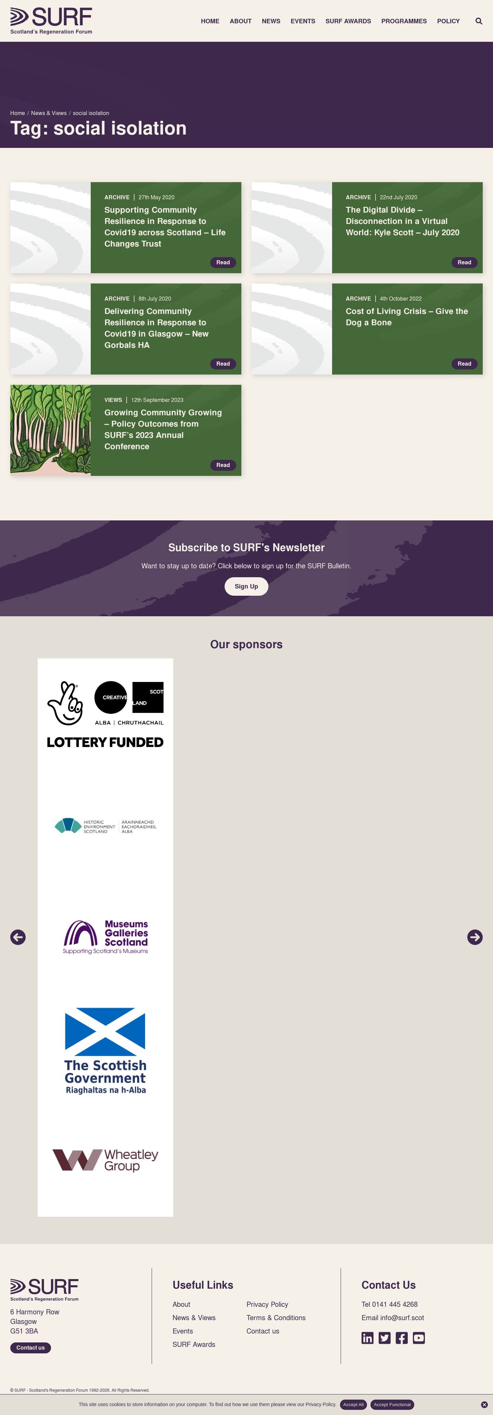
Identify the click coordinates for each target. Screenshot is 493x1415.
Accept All (353, 1404)
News (271, 21)
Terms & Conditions (276, 1317)
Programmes (404, 21)
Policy (448, 21)
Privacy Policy (267, 1304)
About (241, 21)
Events (303, 21)
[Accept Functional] (484, 1404)
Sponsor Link (105, 714)
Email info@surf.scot (393, 1317)
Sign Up (246, 586)
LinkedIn (368, 1338)
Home (51, 21)
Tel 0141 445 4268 (390, 1304)
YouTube (419, 1338)
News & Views (194, 1317)
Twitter (385, 1338)
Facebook (402, 1338)
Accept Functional (392, 1404)
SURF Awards (348, 21)
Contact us (30, 1348)
